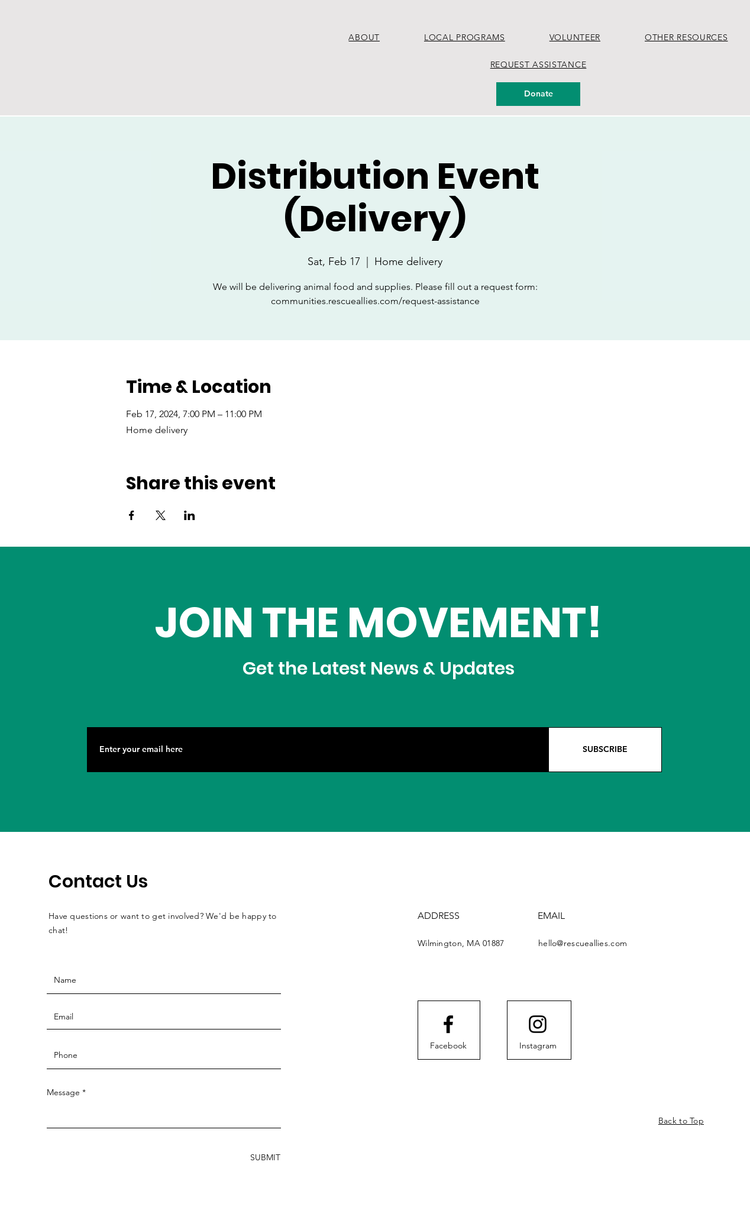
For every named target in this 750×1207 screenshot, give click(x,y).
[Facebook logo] (448, 1024)
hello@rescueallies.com (582, 943)
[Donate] (538, 94)
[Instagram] (537, 1046)
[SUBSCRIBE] (605, 749)
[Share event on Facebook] (131, 515)
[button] (464, 37)
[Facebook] (448, 1046)
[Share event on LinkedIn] (189, 515)
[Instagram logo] (537, 1024)
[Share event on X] (160, 515)
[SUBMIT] (264, 1157)
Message (63, 1092)
